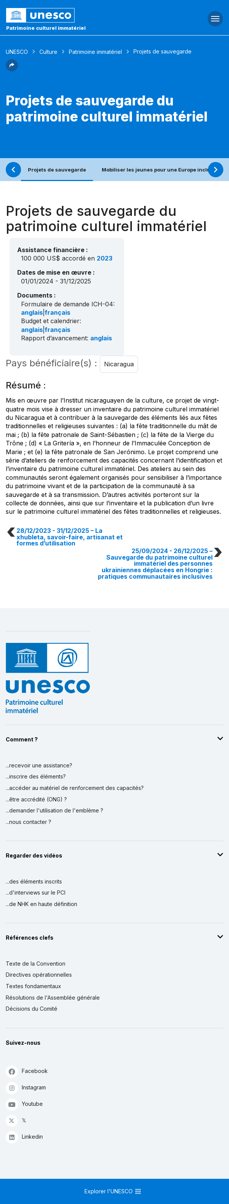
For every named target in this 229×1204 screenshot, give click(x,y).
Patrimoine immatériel (95, 52)
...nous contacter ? (28, 822)
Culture (48, 52)
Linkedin (24, 1137)
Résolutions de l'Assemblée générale (53, 997)
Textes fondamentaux (33, 986)
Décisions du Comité (31, 1008)
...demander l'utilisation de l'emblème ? (54, 810)
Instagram (26, 1088)
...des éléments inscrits (34, 881)
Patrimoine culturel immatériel (46, 28)
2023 (104, 258)
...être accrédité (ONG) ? (36, 799)
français (57, 312)
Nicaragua (119, 364)
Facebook (27, 1071)
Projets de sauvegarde (57, 170)
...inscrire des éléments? (36, 776)
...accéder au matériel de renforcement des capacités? (75, 788)
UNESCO (17, 52)
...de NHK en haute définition (41, 904)
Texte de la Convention (35, 963)
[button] (12, 69)
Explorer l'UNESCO (113, 1191)
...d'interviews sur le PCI (35, 892)
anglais (32, 312)
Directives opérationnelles (39, 974)
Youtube (24, 1104)
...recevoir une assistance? (39, 765)
